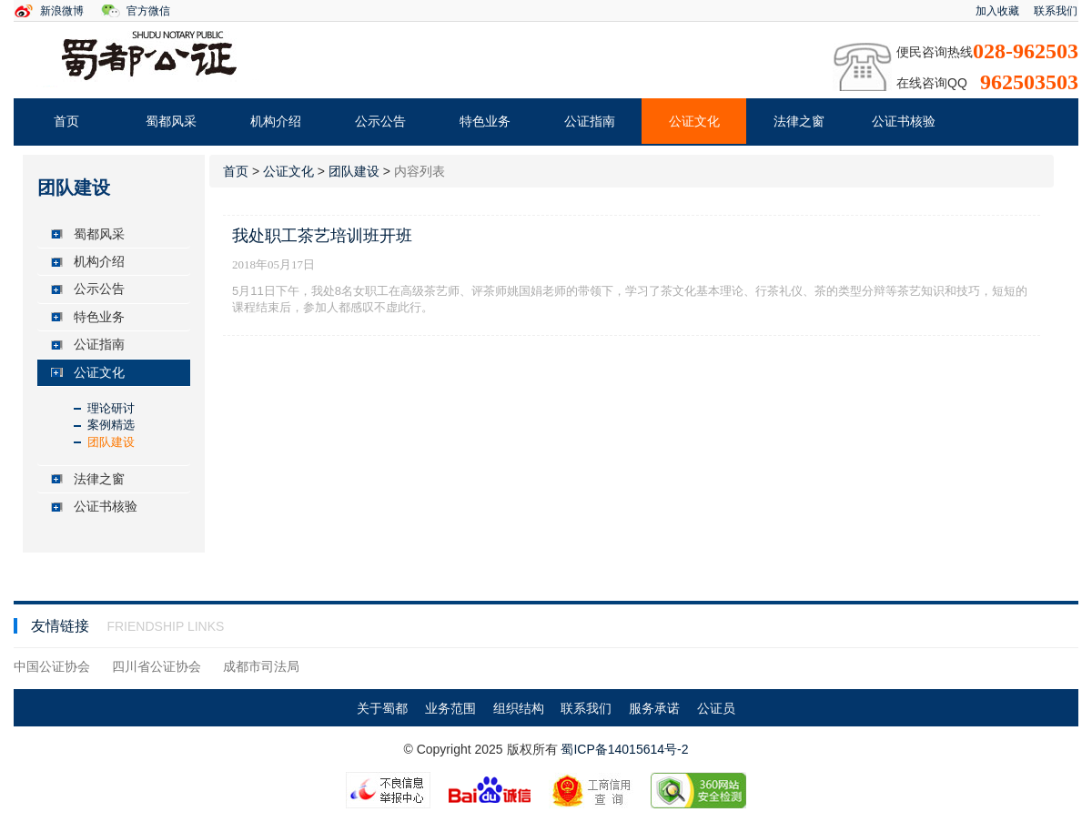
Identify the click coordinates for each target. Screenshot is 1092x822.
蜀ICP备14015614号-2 (624, 749)
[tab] (113, 234)
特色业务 (485, 121)
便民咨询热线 (934, 52)
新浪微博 (62, 11)
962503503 (1029, 82)
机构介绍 (275, 121)
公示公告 (380, 121)
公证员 (716, 708)
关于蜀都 (382, 708)
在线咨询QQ (931, 83)
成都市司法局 (261, 666)
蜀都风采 (171, 121)
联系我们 (1055, 11)
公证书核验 (903, 121)
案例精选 (111, 424)
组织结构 (518, 708)
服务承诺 (654, 708)
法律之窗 (799, 121)
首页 (66, 121)
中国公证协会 (52, 666)
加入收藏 (997, 11)
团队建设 (111, 442)
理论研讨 (111, 408)
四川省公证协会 (156, 666)
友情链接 (62, 626)
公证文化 (694, 121)
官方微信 (148, 11)
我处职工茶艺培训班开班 (322, 236)
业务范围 (450, 708)
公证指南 (589, 121)
